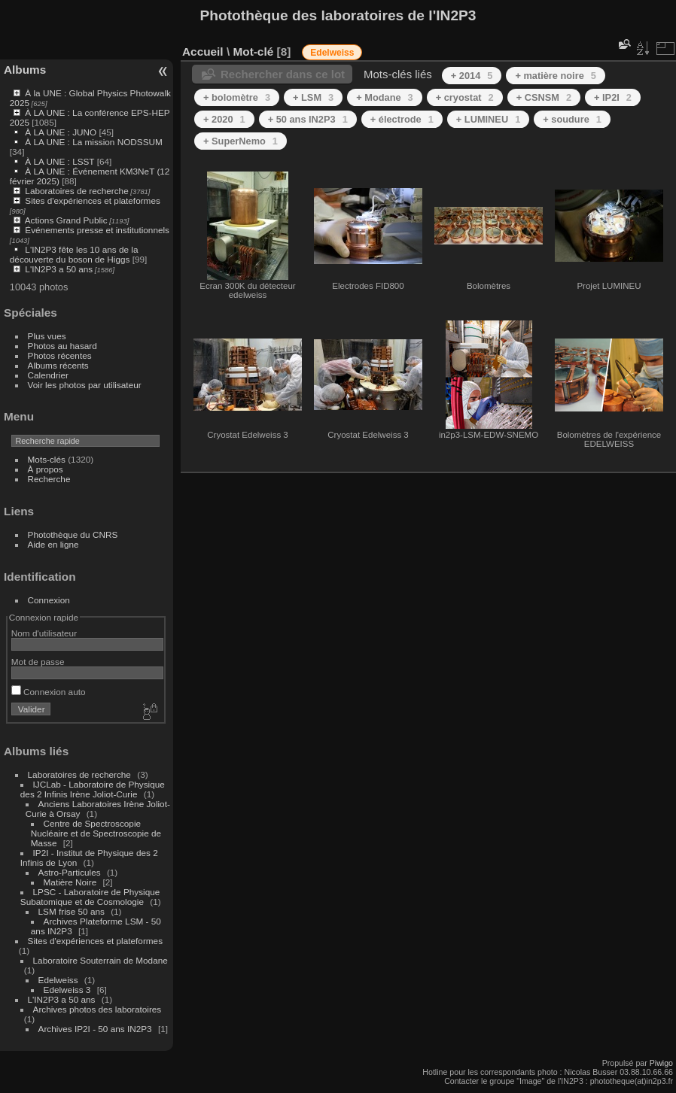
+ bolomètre (236, 97)
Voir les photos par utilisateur (85, 385)
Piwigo (661, 1062)
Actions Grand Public (66, 220)
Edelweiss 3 (67, 989)
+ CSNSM (543, 97)
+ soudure (572, 119)
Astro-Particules (69, 872)
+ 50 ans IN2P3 (308, 119)
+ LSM (313, 97)
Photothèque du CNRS (73, 534)
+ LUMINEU (488, 119)
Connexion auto (48, 692)
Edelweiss (58, 980)
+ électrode (402, 119)
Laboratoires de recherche (76, 191)
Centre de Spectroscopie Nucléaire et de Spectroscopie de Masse (96, 833)
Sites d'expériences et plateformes (92, 200)
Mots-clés (46, 459)
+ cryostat (465, 97)
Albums (25, 69)
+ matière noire (555, 75)
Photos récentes (60, 355)
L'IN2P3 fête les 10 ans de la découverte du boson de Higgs (74, 254)
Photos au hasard (62, 346)
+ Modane (384, 97)
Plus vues (47, 336)
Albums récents (58, 365)
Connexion (49, 600)
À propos (45, 469)
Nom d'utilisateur (44, 633)
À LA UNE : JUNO (62, 132)
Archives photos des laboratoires (97, 1009)
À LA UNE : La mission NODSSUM (93, 142)
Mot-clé (253, 51)
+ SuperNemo (240, 141)
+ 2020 (224, 119)
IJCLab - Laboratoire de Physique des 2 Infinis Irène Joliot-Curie (92, 789)
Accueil (203, 51)
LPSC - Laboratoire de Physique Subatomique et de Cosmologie (90, 896)
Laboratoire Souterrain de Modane (100, 960)
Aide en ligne (53, 544)
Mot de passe (38, 661)
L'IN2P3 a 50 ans (59, 269)
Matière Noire (70, 882)
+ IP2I (613, 97)
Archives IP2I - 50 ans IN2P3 (95, 1029)
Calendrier (48, 375)
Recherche (49, 479)
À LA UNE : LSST (59, 161)
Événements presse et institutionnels (97, 230)
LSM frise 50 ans (71, 911)
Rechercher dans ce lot (283, 74)
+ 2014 (472, 75)
